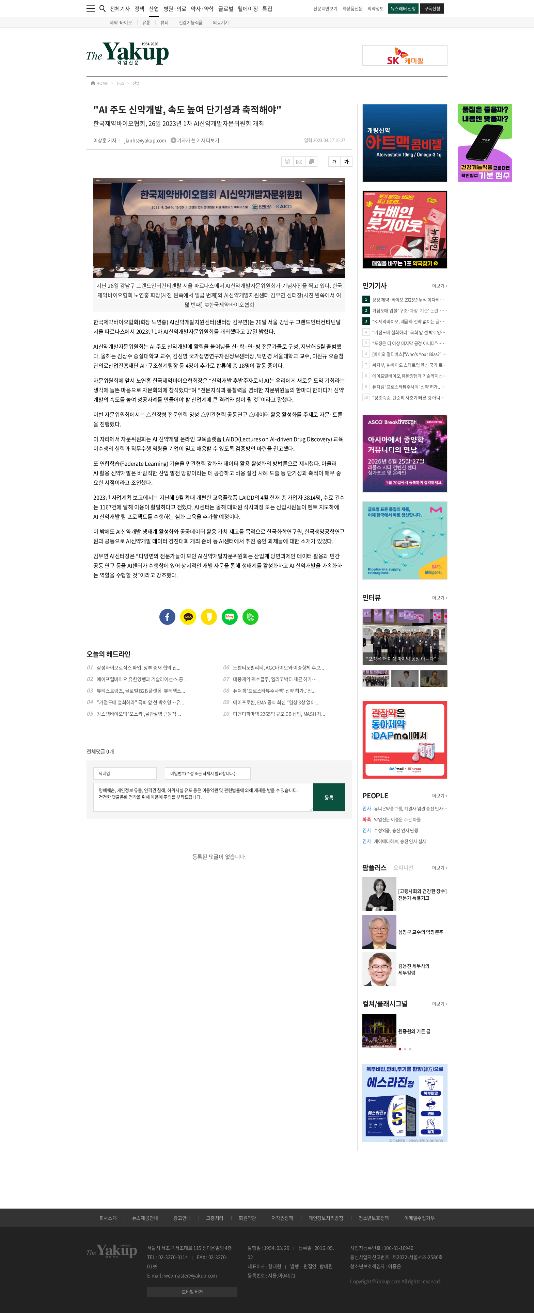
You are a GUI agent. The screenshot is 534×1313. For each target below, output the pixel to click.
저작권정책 (282, 1217)
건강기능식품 (191, 22)
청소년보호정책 (374, 1217)
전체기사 (120, 8)
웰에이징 (248, 8)
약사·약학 (202, 8)
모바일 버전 (192, 1292)
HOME (99, 83)
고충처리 (214, 1217)
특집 (267, 8)
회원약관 (247, 1217)
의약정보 (375, 8)
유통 (146, 22)
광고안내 (182, 1217)
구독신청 (432, 8)
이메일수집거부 (419, 1217)
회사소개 (108, 1217)
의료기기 (221, 22)
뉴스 (120, 83)
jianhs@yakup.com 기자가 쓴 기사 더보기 (171, 140)
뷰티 (164, 22)
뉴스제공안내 (145, 1217)
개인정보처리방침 (326, 1217)
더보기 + (439, 285)
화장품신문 (353, 8)
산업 (154, 10)
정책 (140, 8)
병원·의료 (175, 8)
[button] (400, 1049)
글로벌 (225, 8)
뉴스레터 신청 (403, 8)
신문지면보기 (325, 8)
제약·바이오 (121, 22)
